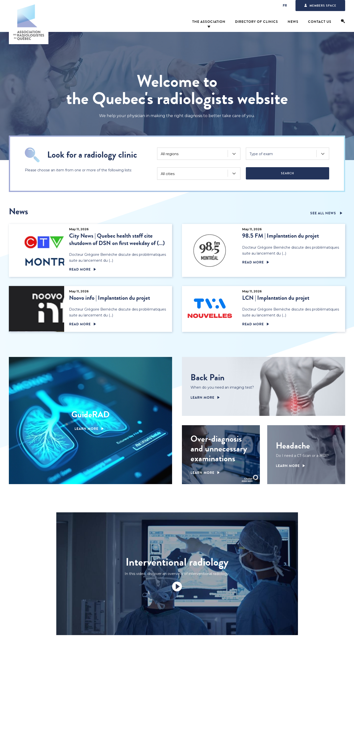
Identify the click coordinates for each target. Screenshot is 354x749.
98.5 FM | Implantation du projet (280, 236)
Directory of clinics (256, 21)
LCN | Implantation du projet (275, 298)
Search (287, 173)
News (293, 21)
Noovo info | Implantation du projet (109, 298)
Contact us (319, 21)
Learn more (86, 428)
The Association (208, 21)
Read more (80, 269)
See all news (323, 213)
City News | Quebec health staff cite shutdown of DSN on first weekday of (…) (117, 239)
